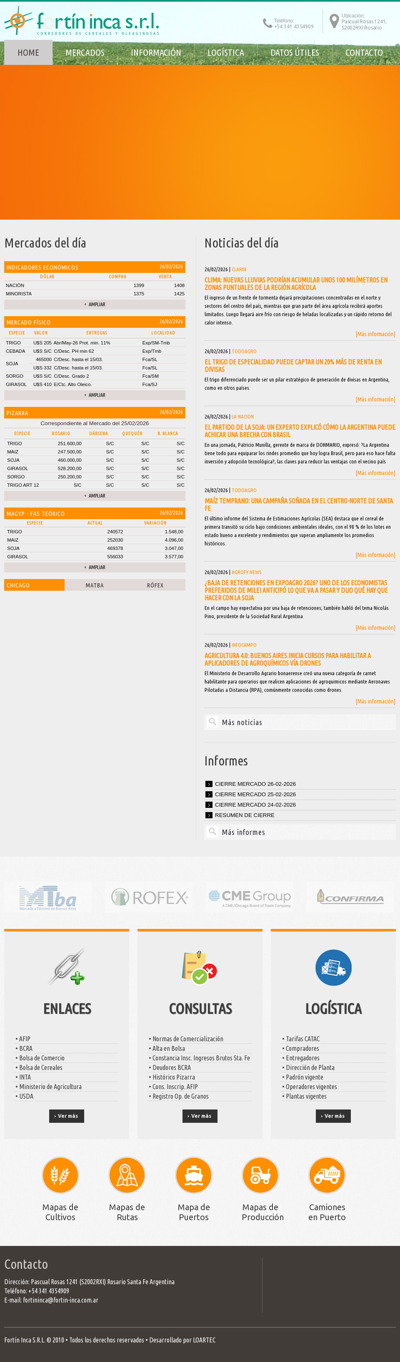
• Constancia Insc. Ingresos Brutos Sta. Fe (199, 1058)
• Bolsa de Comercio (39, 1058)
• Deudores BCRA (169, 1067)
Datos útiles (294, 52)
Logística (226, 52)
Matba (95, 585)
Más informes (243, 832)
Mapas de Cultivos (60, 1212)
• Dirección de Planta (308, 1067)
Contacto (364, 52)
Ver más (68, 1116)
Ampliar (97, 304)
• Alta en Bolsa (166, 1048)
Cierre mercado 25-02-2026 (255, 794)
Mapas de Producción (263, 1212)
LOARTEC (204, 1340)
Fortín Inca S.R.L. (24, 1340)
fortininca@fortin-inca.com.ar (60, 1300)
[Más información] (375, 333)
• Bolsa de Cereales (38, 1067)
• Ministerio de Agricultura (48, 1086)
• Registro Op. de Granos (178, 1096)
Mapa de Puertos (194, 1212)
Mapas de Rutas (127, 1212)
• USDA (23, 1096)
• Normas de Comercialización (185, 1039)
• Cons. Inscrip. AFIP (173, 1086)
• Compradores (300, 1048)
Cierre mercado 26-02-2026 (255, 784)
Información (156, 52)
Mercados (85, 52)
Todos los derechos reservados (106, 1340)
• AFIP (22, 1039)
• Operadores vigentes (309, 1086)
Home (28, 52)
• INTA (22, 1077)
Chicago (18, 585)
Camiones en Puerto (327, 1212)
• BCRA (23, 1048)
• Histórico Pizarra (171, 1077)
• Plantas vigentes (304, 1096)
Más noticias (242, 722)
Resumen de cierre (245, 815)
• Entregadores (300, 1058)
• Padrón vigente (302, 1077)
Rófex (155, 585)
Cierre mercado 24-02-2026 (255, 805)
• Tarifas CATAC (300, 1039)
